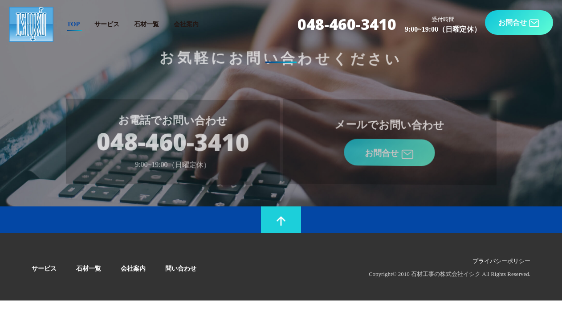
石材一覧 (146, 24)
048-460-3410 (346, 24)
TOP (73, 24)
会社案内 (186, 24)
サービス (106, 24)
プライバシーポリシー (501, 261)
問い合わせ (180, 268)
